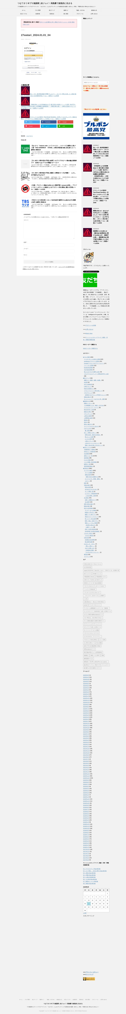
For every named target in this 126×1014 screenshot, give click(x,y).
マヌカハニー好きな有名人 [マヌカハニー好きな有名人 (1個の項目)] (91, 639)
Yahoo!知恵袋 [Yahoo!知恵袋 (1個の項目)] (97, 583)
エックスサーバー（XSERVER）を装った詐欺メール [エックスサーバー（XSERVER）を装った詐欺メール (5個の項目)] (97, 611)
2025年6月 (86, 675)
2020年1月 (86, 797)
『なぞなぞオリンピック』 (92, 552)
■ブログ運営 (86, 357)
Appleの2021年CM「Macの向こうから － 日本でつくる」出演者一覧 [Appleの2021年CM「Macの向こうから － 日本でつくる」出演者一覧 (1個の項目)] (101, 570)
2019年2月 (86, 820)
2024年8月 (86, 683)
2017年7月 (86, 853)
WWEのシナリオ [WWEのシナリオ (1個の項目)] (88, 583)
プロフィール (80, 13)
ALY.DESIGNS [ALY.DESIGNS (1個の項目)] (87, 567)
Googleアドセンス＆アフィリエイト (94, 363)
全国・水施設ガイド (90, 500)
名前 (25, 242)
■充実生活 (86, 468)
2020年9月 (86, 780)
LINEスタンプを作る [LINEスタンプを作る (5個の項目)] (89, 580)
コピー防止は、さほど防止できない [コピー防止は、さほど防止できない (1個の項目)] (93, 617)
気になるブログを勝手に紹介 (92, 372)
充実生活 (52, 13)
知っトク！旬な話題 (90, 518)
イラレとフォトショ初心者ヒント (93, 390)
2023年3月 (86, 717)
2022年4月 (86, 740)
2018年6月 (86, 836)
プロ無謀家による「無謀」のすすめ (94, 405)
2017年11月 (86, 851)
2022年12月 (86, 723)
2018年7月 (86, 834)
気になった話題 (89, 437)
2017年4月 (86, 860)
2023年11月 (86, 700)
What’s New (88, 333)
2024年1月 (86, 696)
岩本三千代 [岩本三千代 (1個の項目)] (87, 646)
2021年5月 (86, 763)
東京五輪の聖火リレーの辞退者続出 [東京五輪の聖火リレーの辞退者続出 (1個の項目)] (93, 652)
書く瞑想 (66, 13)
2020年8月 (86, 782)
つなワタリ (29, 136)
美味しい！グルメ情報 (91, 523)
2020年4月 (86, 790)
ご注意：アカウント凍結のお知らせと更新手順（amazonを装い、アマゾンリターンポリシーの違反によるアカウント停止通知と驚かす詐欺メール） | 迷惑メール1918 (54, 187)
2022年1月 (86, 746)
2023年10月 (86, 702)
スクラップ (87, 556)
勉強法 (86, 420)
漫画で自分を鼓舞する (92, 476)
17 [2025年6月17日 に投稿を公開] (88, 903)
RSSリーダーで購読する (90, 348)
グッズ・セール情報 (90, 510)
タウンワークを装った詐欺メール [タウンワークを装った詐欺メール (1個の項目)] (92, 627)
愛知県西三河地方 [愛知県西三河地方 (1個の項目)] (96, 646)
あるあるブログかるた (91, 489)
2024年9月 (86, 681)
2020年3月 (86, 792)
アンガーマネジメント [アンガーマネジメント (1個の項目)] (95, 605)
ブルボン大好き (88, 533)
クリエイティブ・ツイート (91, 407)
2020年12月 (86, 774)
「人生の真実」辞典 (90, 495)
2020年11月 (86, 776)
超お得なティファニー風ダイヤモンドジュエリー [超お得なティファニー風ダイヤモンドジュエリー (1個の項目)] (96, 665)
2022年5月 (86, 738)
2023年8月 (86, 706)
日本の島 (86, 537)
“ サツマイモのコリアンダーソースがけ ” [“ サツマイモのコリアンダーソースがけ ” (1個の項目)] (94, 586)
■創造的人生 (86, 401)
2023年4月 (86, 715)
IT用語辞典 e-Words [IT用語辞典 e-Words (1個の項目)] (89, 576)
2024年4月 (86, 690)
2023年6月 (86, 711)
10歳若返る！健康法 (89, 449)
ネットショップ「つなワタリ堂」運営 (94, 399)
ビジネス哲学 (88, 439)
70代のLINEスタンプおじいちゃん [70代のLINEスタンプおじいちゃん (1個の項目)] (92, 564)
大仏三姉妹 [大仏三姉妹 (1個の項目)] (99, 642)
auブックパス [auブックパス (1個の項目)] (87, 573)
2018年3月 (86, 843)
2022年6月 (86, 736)
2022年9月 (86, 729)
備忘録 (86, 554)
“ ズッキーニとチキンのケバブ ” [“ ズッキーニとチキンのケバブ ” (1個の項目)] (92, 592)
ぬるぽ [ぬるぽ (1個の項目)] (85, 605)
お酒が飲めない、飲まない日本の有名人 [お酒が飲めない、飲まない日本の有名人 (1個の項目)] (94, 602)
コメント (26, 220)
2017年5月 (86, 857)
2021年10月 (86, 753)
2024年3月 (86, 692)
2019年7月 (86, 809)
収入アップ (52, 10)
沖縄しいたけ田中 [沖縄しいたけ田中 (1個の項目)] (94, 655)
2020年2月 (86, 795)
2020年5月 (86, 788)
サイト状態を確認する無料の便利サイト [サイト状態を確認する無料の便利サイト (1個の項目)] (94, 620)
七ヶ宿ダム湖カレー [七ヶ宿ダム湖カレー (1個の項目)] (89, 642)
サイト (25, 255)
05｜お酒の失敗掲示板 (89, 877)
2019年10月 (86, 803)
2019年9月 (86, 805)
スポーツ (87, 481)
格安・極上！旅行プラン (91, 521)
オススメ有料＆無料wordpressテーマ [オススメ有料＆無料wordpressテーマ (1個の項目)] (93, 614)
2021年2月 (86, 769)
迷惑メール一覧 (88, 455)
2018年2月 (86, 845)
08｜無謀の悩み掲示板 (89, 883)
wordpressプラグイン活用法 (91, 361)
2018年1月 (86, 847)
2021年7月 (86, 759)
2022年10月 (86, 727)
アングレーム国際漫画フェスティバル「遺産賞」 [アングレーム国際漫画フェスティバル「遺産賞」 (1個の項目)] (96, 608)
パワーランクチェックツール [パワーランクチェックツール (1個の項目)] (91, 633)
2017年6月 (86, 855)
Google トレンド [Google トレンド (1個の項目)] (97, 573)
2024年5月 (86, 687)
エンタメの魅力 (88, 470)
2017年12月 (86, 849)
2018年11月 (86, 826)
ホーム (23, 10)
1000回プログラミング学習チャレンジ (95, 395)
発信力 (86, 422)
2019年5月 (86, 813)
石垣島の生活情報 (90, 539)
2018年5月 (86, 839)
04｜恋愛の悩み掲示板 (89, 875)
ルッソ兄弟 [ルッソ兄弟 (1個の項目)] (102, 639)
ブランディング (88, 414)
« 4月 (84, 913)
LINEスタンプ (88, 386)
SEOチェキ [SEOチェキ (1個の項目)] (99, 580)
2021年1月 (86, 771)
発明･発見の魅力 (88, 504)
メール (26, 248)
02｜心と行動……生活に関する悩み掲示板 (95, 871)
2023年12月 (86, 698)
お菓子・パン (89, 527)
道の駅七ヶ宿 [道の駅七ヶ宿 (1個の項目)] (87, 668)
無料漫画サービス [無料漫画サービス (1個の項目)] (88, 658)
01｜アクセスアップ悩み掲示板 (91, 869)
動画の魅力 (87, 506)
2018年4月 (86, 841)
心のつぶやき (87, 428)
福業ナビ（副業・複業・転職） (92, 380)
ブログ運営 (38, 10)
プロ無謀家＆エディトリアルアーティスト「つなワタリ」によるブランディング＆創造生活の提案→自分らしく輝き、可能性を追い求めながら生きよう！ (63, 998)
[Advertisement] (96, 48)
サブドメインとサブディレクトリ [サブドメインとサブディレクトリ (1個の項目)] (92, 624)
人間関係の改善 (88, 418)
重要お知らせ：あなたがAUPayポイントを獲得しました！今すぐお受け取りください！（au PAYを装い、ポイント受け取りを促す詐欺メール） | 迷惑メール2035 (101, 217)
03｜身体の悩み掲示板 (89, 873)
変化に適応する (88, 424)
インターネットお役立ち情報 (92, 359)
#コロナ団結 (87, 460)
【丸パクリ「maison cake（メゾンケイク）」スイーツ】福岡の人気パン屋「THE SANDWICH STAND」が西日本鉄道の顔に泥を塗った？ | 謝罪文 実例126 (53, 148)
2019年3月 (86, 818)
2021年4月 (86, 765)
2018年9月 (86, 830)
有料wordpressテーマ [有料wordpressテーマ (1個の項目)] (89, 649)
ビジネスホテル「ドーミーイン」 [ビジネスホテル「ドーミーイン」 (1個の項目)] (92, 636)
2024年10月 (86, 679)
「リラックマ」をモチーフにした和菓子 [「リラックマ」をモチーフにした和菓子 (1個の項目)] (94, 595)
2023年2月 (86, 719)
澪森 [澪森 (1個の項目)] (103, 655)
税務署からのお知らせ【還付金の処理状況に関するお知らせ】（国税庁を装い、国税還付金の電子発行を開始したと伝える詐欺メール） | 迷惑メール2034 (101, 237)
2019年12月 (86, 799)
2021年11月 (86, 750)
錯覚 (85, 483)
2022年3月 (86, 742)
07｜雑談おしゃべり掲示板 (90, 881)
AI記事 (86, 382)
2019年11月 (86, 801)
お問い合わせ (94, 13)
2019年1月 (86, 822)
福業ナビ (66, 10)
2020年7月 (86, 784)
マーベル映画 (88, 472)
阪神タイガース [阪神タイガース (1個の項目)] (97, 668)
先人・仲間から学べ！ (90, 432)
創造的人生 (94, 10)
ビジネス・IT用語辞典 (91, 493)
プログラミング (88, 393)
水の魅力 (86, 497)
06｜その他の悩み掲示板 (90, 879)
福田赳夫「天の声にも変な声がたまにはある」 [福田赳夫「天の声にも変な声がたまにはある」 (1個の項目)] (96, 661)
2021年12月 (86, 748)
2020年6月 (86, 786)
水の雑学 (87, 502)
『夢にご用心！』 (90, 546)
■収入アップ (86, 378)
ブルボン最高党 (89, 535)
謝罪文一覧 (87, 464)
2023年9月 (86, 704)
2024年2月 (86, 694)
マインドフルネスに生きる (91, 426)
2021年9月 (86, 755)
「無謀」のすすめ (80, 10)
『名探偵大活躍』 (90, 550)
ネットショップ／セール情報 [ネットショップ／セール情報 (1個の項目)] (91, 630)
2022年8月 (86, 732)
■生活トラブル (87, 447)
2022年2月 (86, 744)
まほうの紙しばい (90, 548)
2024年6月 (86, 685)
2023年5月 (86, 713)
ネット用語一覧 (89, 491)
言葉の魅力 (87, 485)
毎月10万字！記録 (89, 409)
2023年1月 (86, 721)
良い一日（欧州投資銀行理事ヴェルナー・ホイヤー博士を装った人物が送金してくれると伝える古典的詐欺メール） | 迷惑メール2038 (101, 153)
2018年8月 (86, 832)
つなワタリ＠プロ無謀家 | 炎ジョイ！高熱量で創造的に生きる (45, 3)
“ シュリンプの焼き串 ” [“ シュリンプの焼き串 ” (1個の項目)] (90, 589)
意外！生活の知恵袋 (90, 529)
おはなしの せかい (89, 544)
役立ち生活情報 (88, 508)
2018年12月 (86, 824)
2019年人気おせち (91, 525)
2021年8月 (86, 757)
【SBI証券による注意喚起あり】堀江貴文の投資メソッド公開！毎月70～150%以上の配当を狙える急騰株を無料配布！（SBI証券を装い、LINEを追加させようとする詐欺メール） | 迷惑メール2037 (48, 106)
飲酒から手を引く (90, 512)
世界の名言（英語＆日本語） (93, 434)
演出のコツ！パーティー (91, 516)
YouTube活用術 (88, 369)
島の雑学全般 (88, 542)
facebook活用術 (88, 367)
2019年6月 (86, 811)
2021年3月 (86, 767)
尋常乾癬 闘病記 (88, 466)
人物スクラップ (89, 441)
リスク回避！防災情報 (90, 462)
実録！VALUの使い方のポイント (94, 445)
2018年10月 (86, 828)
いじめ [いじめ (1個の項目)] (85, 598)
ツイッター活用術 (89, 365)
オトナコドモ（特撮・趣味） (93, 479)
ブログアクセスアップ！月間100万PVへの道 (96, 374)
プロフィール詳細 (90, 325)
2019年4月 (86, 816)
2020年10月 (86, 778)
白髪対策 (37, 13)
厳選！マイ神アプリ (90, 514)
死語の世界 (88, 487)
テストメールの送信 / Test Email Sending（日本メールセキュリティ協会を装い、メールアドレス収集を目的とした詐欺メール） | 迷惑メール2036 (101, 196)
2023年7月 (86, 708)
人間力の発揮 (87, 416)
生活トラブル (23, 13)
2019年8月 (86, 807)
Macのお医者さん (89, 388)
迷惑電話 (86, 458)
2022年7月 (86, 734)
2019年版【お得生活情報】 (92, 531)
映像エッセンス (88, 403)
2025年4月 (86, 677)
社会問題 (86, 453)
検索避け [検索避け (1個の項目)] (86, 655)
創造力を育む (87, 411)
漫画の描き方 (87, 397)
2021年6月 (86, 761)
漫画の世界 (88, 474)
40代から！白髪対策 (89, 451)
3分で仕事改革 (88, 384)
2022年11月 (86, 725)
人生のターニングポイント (92, 443)
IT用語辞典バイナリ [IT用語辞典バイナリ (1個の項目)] (101, 576)
